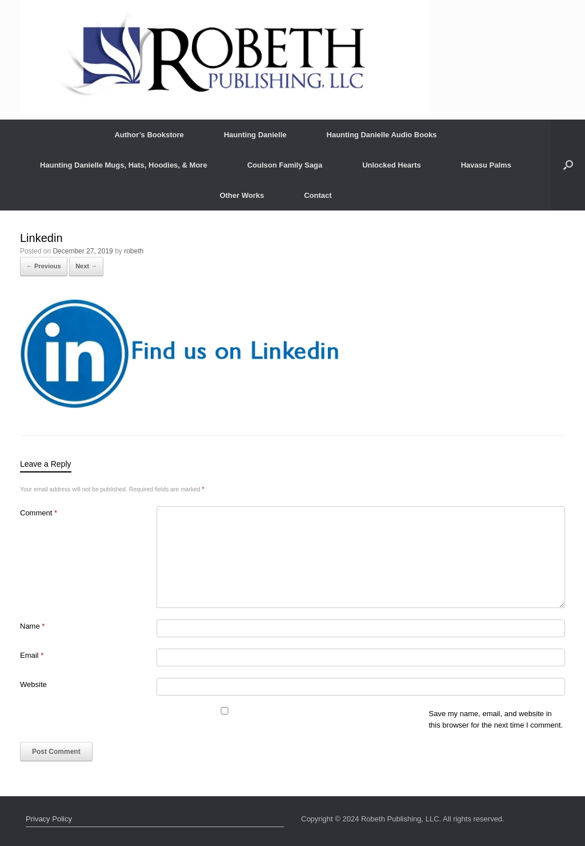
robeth (133, 251)
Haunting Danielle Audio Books (382, 134)
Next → (86, 266)
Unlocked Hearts (391, 165)
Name (32, 626)
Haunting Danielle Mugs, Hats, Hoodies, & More (123, 165)
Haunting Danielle (255, 134)
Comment (38, 513)
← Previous (43, 266)
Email (31, 655)
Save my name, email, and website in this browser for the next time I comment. (496, 719)
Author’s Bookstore (148, 134)
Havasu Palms (486, 165)
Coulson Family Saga (284, 165)
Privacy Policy (49, 819)
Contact (317, 195)
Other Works (241, 195)
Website (33, 684)
